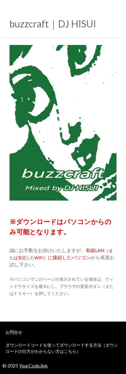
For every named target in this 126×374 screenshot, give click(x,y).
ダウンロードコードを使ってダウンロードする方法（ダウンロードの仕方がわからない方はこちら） (62, 348)
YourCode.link (33, 365)
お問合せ (14, 332)
